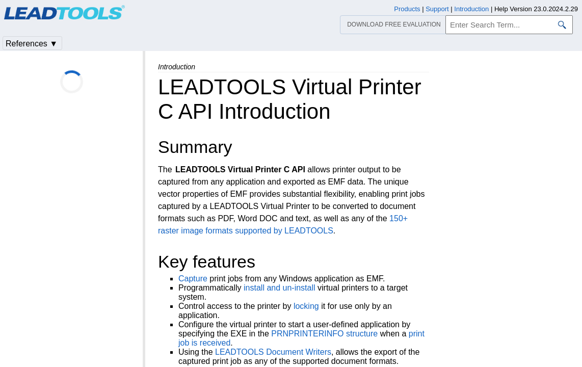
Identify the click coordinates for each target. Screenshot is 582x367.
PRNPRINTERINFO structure (324, 333)
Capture (192, 278)
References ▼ (32, 43)
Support (437, 9)
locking (306, 306)
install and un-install (279, 287)
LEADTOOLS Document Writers (273, 352)
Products (407, 9)
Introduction (471, 9)
